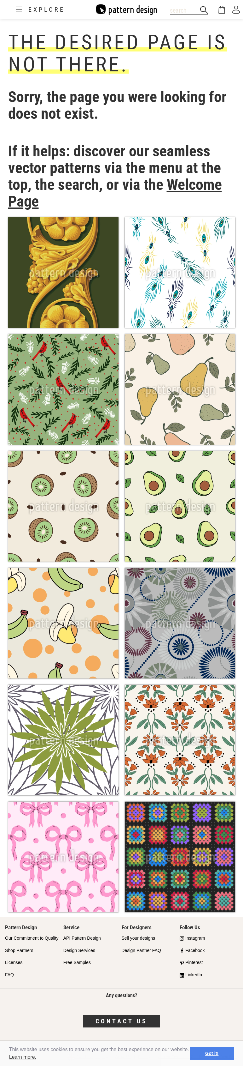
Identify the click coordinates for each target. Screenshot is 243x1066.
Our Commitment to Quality (32, 938)
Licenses (13, 962)
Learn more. (22, 1057)
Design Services (79, 950)
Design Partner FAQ (141, 950)
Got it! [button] (211, 1053)
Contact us (121, 1021)
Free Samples (77, 962)
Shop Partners (19, 950)
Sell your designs (138, 938)
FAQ (9, 974)
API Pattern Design (82, 938)
